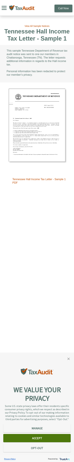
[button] (68, 358)
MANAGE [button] (37, 428)
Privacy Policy (10, 459)
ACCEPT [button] (37, 438)
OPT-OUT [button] (37, 448)
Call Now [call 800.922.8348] (63, 8)
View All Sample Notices (37, 26)
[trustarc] (64, 459)
